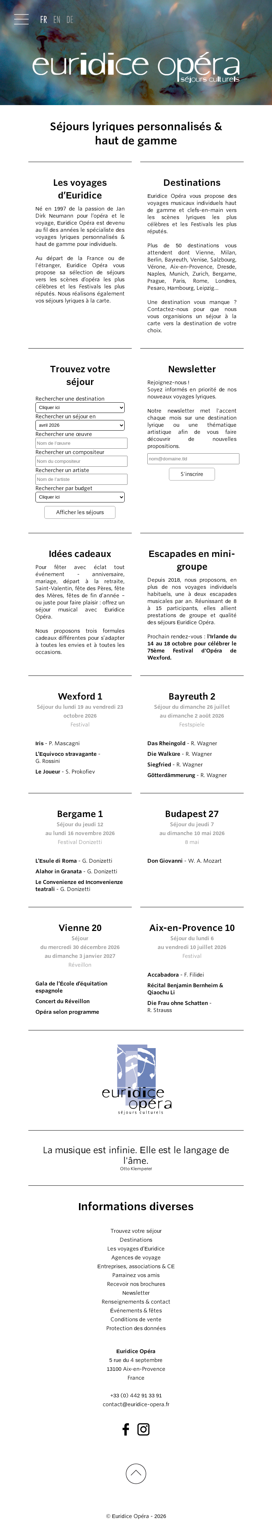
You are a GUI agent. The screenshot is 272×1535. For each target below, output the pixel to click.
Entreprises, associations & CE (136, 1266)
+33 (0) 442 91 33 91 (136, 1395)
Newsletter (135, 1293)
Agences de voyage (136, 1257)
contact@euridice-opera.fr (136, 1404)
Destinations (136, 1240)
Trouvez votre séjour (136, 1231)
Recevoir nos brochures (136, 1284)
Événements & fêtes (136, 1310)
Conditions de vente (135, 1319)
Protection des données (136, 1328)
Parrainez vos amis (136, 1275)
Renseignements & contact (136, 1302)
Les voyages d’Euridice (135, 1249)
